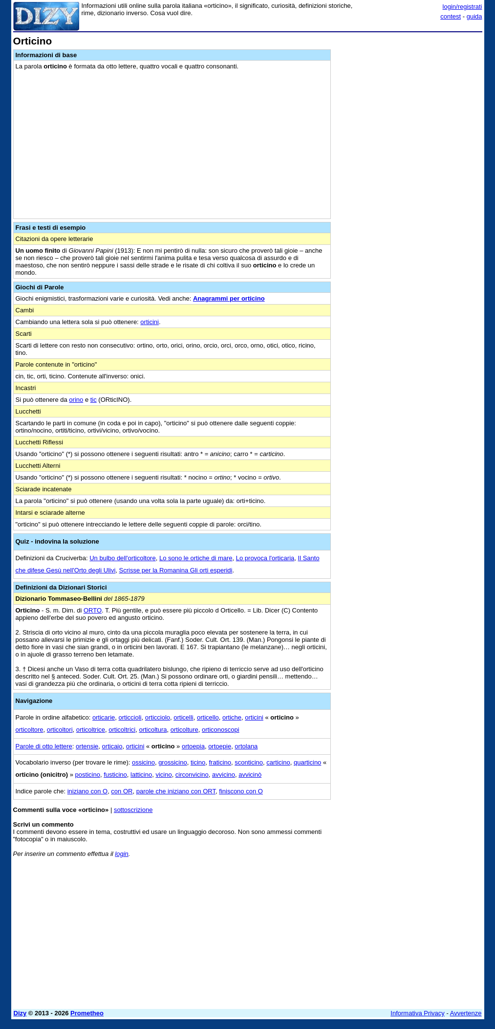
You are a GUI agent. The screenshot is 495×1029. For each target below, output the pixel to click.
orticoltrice (90, 729)
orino (76, 399)
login (121, 853)
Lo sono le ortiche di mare (196, 558)
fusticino (115, 774)
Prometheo (87, 1013)
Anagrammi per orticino (229, 298)
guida (474, 16)
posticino (87, 774)
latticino (141, 774)
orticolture (184, 729)
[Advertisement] (409, 97)
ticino (198, 762)
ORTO (93, 610)
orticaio (112, 746)
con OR (121, 791)
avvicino (223, 774)
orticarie (103, 717)
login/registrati (462, 6)
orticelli (183, 717)
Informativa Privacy (417, 1013)
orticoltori (60, 729)
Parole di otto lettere (44, 746)
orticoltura (153, 729)
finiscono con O (241, 791)
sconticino (249, 762)
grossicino (172, 762)
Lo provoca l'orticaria (265, 558)
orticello (208, 717)
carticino (278, 762)
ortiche (231, 717)
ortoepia (193, 746)
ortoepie (219, 746)
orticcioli (130, 717)
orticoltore (29, 729)
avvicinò (249, 774)
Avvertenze (466, 1013)
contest (450, 16)
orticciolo (157, 717)
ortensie (87, 746)
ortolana (246, 746)
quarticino (307, 762)
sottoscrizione (133, 809)
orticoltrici (121, 729)
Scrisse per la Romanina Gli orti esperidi (176, 570)
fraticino (220, 762)
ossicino (143, 762)
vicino (163, 774)
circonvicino (192, 774)
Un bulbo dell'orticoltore (122, 558)
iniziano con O (87, 791)
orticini (149, 322)
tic (93, 399)
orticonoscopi (220, 729)
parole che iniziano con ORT (175, 791)
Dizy (20, 1013)
